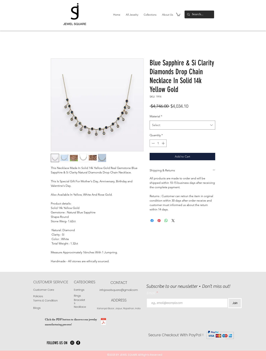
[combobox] (182, 125)
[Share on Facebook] (152, 220)
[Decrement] (152, 143)
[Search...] (199, 14)
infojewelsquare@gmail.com (119, 290)
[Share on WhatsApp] (166, 220)
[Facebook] (78, 343)
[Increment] (163, 143)
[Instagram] (72, 343)
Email (151, 293)
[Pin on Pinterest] (159, 220)
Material (156, 116)
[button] (132, 14)
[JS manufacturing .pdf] (103, 322)
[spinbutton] (158, 143)
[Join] (235, 303)
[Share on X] (173, 220)
